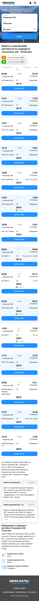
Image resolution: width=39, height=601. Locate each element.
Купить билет (19, 88)
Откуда (5, 15)
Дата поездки (8, 27)
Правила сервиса (19, 588)
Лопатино (26, 10)
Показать (31, 482)
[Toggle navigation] (35, 2)
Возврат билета (21, 592)
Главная (4, 10)
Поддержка (32, 592)
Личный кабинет (9, 592)
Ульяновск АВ (15, 10)
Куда (5, 21)
